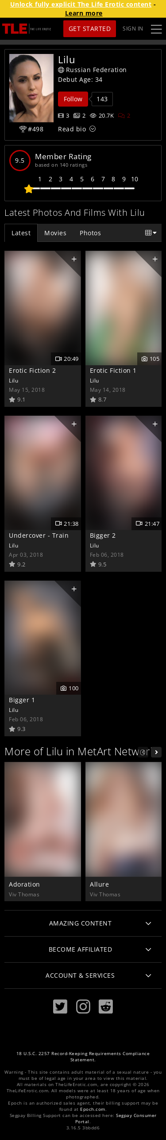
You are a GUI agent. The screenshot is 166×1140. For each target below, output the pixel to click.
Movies (55, 233)
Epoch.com (92, 1109)
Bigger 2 (103, 535)
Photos (90, 233)
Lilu (13, 380)
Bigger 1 (22, 700)
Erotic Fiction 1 (113, 370)
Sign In (133, 28)
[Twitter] (60, 1006)
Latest (21, 233)
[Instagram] (83, 1006)
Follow (73, 99)
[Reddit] (106, 1006)
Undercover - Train (39, 535)
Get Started (90, 28)
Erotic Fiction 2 (32, 370)
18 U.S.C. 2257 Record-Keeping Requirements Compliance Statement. (83, 1057)
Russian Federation (92, 69)
